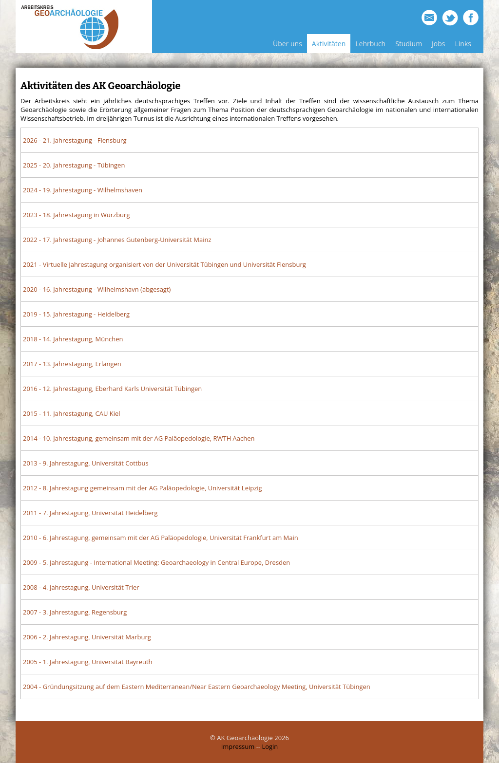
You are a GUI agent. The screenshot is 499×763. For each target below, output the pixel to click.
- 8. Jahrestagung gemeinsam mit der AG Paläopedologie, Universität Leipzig (142, 488)
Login (270, 746)
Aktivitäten (328, 43)
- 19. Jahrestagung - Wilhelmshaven (82, 190)
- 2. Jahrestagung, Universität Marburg (87, 637)
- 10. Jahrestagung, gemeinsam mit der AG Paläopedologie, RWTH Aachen (139, 438)
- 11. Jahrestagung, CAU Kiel (71, 413)
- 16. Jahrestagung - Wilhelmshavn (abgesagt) (97, 289)
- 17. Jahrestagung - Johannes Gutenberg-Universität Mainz (117, 239)
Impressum (238, 746)
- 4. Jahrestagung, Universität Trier (81, 587)
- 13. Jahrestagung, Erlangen (72, 363)
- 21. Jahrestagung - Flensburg (74, 140)
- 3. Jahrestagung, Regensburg (75, 612)
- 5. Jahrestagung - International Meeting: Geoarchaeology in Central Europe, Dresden (156, 562)
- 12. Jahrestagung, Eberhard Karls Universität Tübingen (112, 388)
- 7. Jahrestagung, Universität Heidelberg (90, 512)
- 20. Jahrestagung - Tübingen (74, 165)
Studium (408, 43)
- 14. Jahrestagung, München (73, 339)
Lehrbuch (370, 43)
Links (463, 43)
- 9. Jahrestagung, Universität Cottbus (86, 463)
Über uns (287, 43)
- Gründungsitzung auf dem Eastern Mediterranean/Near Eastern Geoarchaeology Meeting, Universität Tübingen (196, 686)
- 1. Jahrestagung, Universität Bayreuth (88, 661)
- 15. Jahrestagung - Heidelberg (76, 314)
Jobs (438, 43)
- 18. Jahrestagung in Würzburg (76, 214)
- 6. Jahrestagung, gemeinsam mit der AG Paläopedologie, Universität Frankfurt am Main (160, 537)
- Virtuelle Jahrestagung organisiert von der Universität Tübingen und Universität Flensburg (164, 264)
